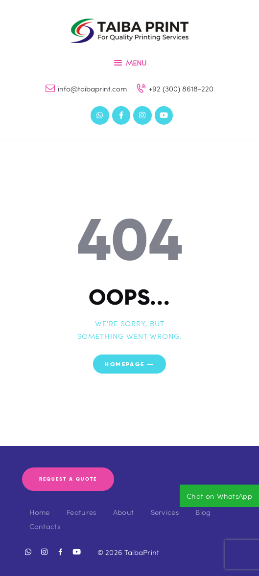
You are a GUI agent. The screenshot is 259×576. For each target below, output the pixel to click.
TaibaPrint (142, 552)
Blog (203, 512)
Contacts (44, 526)
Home (39, 512)
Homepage (124, 364)
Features (81, 512)
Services (165, 512)
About (123, 512)
